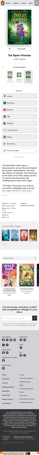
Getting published (8, 387)
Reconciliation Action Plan (27, 399)
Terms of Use (22, 325)
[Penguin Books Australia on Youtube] (14, 340)
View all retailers (19, 157)
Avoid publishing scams (27, 389)
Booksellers (5, 379)
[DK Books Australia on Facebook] (21, 355)
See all (4, 244)
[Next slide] (35, 258)
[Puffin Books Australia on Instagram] (21, 347)
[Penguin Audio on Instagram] (3, 368)
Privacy (22, 392)
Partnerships (6, 395)
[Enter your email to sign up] (17, 318)
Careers (22, 375)
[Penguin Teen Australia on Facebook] (3, 352)
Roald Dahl (6, 293)
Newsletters (5, 391)
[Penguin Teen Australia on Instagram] (7, 352)
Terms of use (23, 395)
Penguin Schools (7, 399)
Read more (5, 195)
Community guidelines (26, 378)
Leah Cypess (19, 59)
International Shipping (26, 402)
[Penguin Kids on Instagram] (24, 340)
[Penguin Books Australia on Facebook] (3, 340)
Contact (4, 383)
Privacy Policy (32, 325)
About (4, 375)
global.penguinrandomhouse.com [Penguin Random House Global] (13, 442)
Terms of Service (20, 433)
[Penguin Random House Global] (8, 437)
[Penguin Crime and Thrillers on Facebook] (3, 360)
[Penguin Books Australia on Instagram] (7, 340)
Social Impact (6, 403)
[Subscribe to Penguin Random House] (34, 318)
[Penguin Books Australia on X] (11, 340)
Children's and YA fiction (27, 205)
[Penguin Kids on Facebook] (21, 340)
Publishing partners (25, 382)
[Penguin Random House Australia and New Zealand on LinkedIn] (3, 345)
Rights (21, 385)
